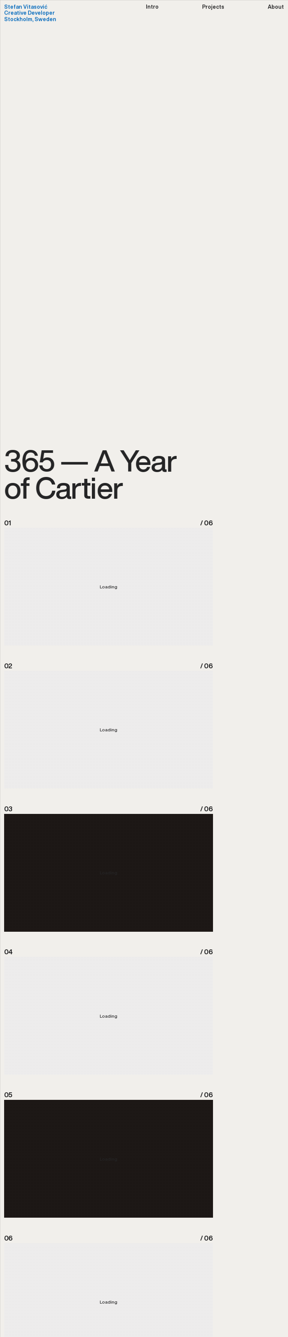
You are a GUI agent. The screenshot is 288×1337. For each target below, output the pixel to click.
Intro (152, 7)
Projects (213, 7)
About (276, 7)
